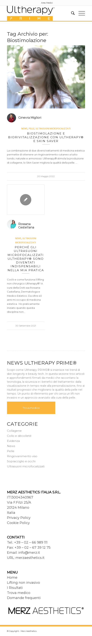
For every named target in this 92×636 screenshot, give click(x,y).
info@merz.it (29, 553)
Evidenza (13, 441)
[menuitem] (47, 3)
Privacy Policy (19, 518)
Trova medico (31, 407)
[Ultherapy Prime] (38, 13)
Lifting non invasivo (23, 583)
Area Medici (47, 3)
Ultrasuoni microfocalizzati (53, 128)
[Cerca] (71, 13)
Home (12, 577)
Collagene (14, 430)
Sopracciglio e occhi (21, 461)
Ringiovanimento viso (22, 456)
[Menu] (80, 13)
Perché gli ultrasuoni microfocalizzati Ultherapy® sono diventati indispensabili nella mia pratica (26, 258)
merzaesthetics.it (29, 558)
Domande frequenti (24, 598)
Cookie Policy (18, 523)
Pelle (31, 128)
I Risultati (15, 588)
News (24, 128)
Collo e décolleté (19, 436)
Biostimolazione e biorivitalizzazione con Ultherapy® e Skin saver (46, 137)
